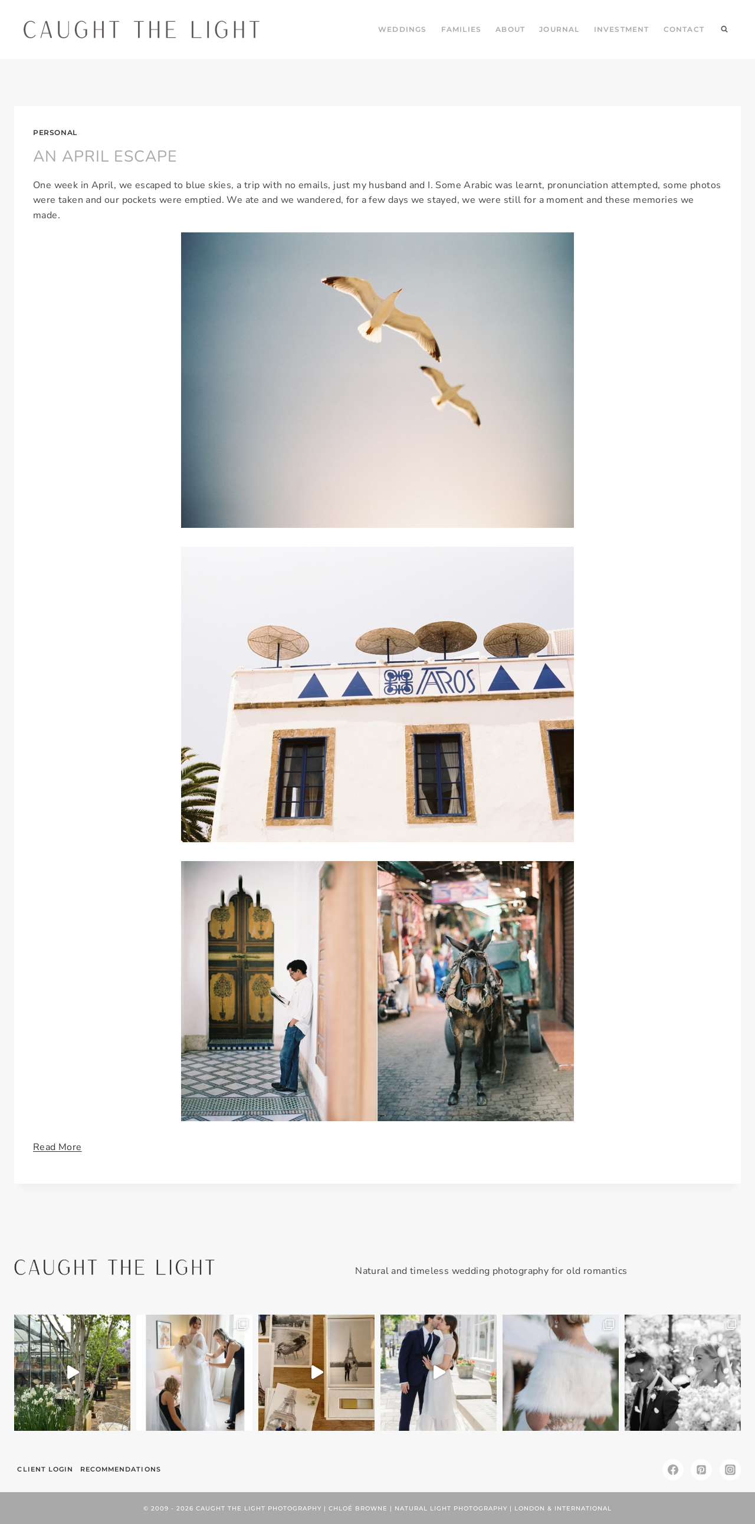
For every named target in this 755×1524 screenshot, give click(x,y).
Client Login (46, 1468)
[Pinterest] (701, 1468)
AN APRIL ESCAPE (101, 156)
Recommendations (121, 1468)
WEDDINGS (402, 29)
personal (55, 132)
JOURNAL (559, 29)
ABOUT (510, 29)
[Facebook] (673, 1468)
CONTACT (684, 29)
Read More (57, 1145)
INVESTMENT (621, 29)
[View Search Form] (724, 29)
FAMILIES (461, 29)
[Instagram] (730, 1468)
